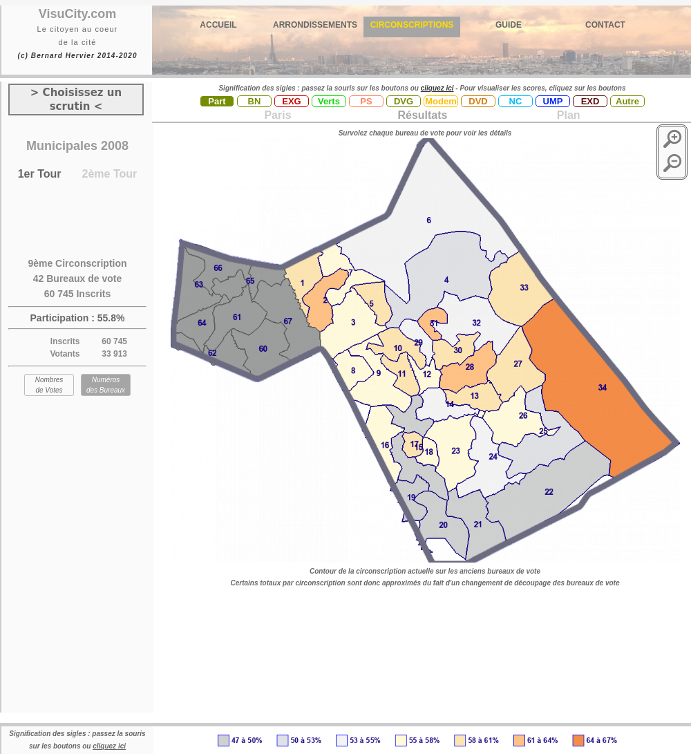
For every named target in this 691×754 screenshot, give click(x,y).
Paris (277, 115)
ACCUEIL (218, 25)
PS (366, 101)
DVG (403, 101)
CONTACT (605, 25)
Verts (329, 101)
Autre (627, 101)
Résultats (422, 115)
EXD (590, 101)
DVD (477, 101)
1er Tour (39, 174)
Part (216, 101)
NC (515, 101)
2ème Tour (110, 174)
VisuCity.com (77, 14)
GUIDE (508, 25)
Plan (566, 115)
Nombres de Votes (49, 385)
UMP (553, 101)
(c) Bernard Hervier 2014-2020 (77, 55)
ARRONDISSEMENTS (315, 25)
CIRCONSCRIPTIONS (412, 25)
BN (254, 101)
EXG (291, 101)
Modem (441, 101)
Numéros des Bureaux (105, 385)
